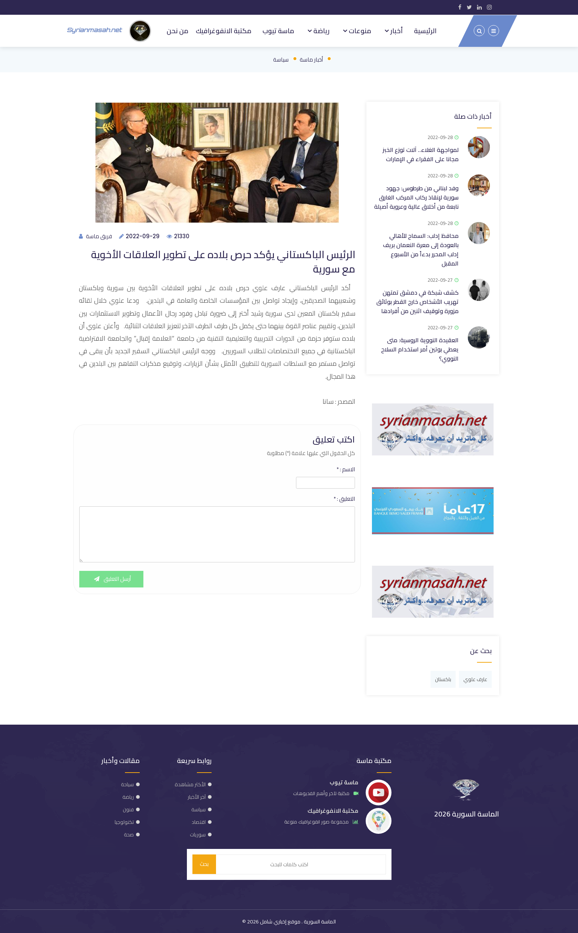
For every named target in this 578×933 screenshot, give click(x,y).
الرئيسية (425, 30)
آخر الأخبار (197, 796)
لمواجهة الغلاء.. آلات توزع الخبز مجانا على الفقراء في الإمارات (421, 153)
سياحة (127, 783)
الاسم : (346, 469)
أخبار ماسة (311, 58)
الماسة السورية (319, 921)
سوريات (198, 834)
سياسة (281, 58)
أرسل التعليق (112, 579)
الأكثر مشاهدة (190, 783)
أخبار (396, 30)
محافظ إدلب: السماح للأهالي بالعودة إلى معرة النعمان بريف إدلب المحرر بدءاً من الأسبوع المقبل (421, 248)
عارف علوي (475, 678)
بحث (204, 864)
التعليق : (344, 499)
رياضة (321, 30)
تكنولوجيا (124, 821)
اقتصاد (199, 821)
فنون (128, 809)
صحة (129, 834)
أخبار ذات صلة (473, 116)
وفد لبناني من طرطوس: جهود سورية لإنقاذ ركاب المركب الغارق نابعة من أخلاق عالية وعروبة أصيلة (416, 196)
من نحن (177, 30)
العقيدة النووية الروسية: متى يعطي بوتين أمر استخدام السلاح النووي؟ (420, 348)
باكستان (443, 678)
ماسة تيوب (278, 30)
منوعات (359, 30)
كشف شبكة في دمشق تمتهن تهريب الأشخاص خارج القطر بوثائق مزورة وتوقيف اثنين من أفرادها (417, 301)
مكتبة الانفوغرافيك (223, 30)
